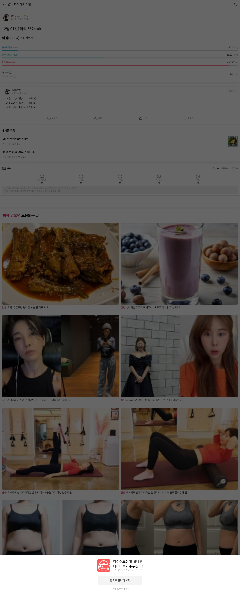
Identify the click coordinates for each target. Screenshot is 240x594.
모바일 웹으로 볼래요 (120, 589)
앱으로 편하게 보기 (120, 580)
